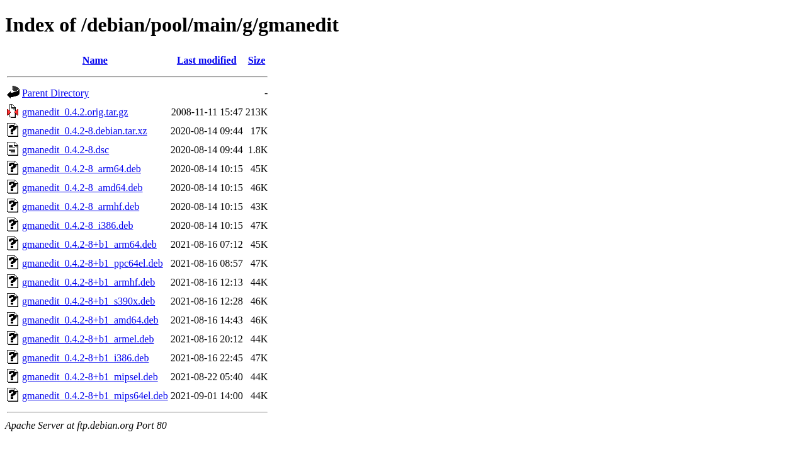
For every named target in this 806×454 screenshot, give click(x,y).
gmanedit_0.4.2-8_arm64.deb (81, 168)
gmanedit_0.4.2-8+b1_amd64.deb (90, 320)
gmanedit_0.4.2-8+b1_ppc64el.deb (92, 263)
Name (95, 60)
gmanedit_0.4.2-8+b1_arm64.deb (89, 244)
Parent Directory (55, 93)
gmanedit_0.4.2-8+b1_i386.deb (85, 357)
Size (257, 60)
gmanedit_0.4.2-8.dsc (65, 149)
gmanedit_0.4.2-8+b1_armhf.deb (88, 282)
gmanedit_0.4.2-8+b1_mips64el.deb (95, 395)
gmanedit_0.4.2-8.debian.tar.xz (84, 130)
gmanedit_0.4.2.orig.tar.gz (75, 112)
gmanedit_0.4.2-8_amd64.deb (82, 187)
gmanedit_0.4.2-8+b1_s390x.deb (88, 301)
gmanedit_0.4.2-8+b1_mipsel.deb (90, 376)
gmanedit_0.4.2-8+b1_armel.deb (88, 339)
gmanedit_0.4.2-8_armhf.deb (80, 206)
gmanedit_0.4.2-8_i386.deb (77, 225)
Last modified (207, 60)
